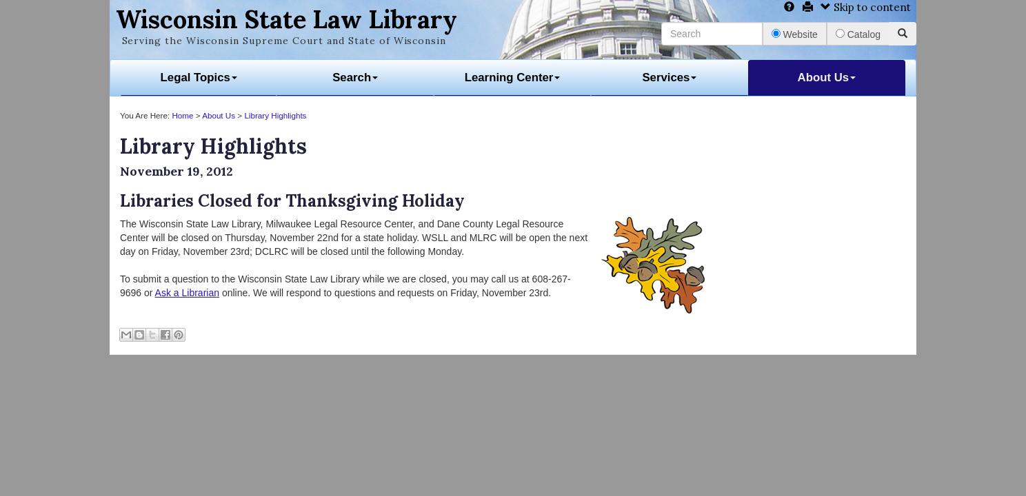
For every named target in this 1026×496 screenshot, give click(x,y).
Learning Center (513, 77)
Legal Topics (199, 77)
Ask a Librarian (187, 292)
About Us (827, 77)
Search (355, 77)
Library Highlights (275, 115)
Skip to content (866, 7)
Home (182, 115)
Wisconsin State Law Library (286, 19)
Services (669, 77)
